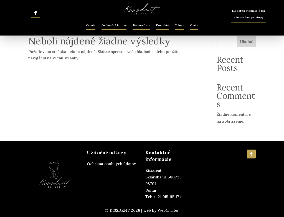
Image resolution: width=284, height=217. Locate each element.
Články (179, 25)
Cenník (90, 25)
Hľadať (246, 41)
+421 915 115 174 (167, 196)
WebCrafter (168, 210)
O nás (194, 25)
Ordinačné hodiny (114, 25)
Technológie (141, 25)
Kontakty (162, 25)
